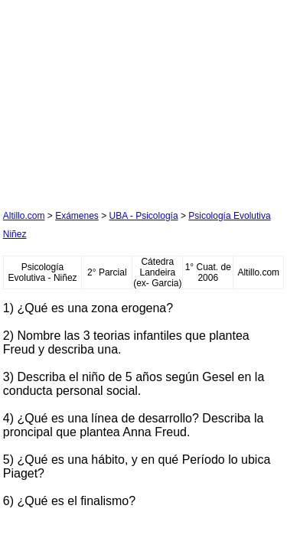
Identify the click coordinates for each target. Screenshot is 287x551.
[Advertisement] (118, 98)
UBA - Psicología (143, 215)
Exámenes (77, 215)
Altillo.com (24, 215)
